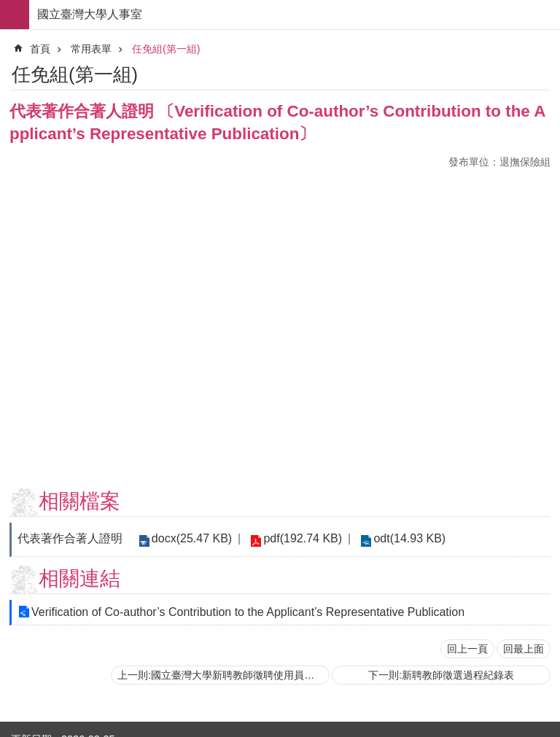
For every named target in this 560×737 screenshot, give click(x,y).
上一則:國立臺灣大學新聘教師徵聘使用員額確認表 (223, 675)
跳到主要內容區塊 (7, 7)
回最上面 (523, 649)
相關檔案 (79, 501)
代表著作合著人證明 (70, 538)
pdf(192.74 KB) (299, 538)
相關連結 (79, 578)
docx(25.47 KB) (190, 538)
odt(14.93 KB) (403, 538)
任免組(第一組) (166, 49)
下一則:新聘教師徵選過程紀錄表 (441, 675)
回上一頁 (467, 649)
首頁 (40, 49)
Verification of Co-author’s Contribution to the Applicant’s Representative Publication (247, 612)
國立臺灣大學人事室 (89, 14)
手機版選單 (14, 14)
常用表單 (91, 49)
